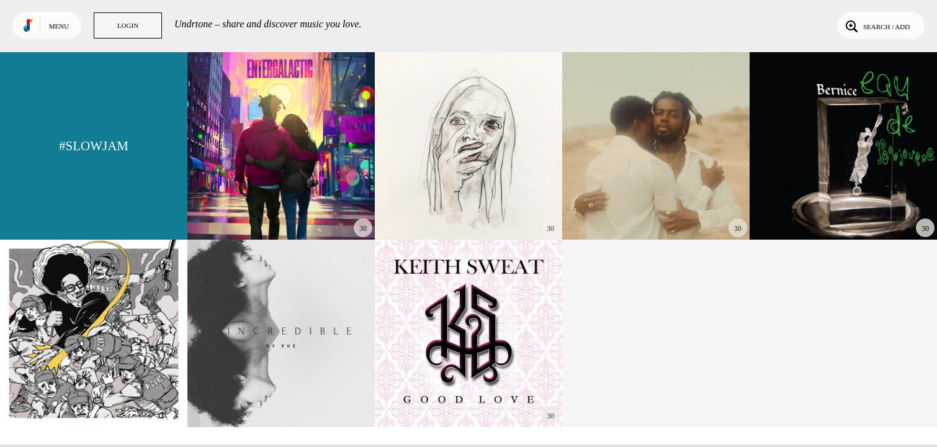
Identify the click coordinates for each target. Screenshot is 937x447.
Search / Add (876, 25)
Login (127, 25)
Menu (59, 26)
